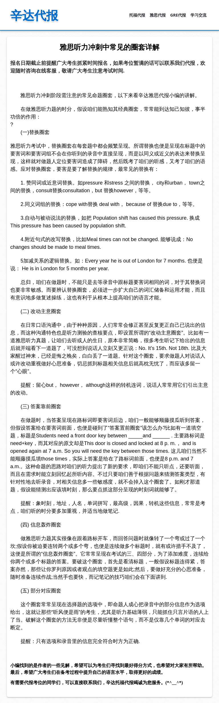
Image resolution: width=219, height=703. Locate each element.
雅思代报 (158, 15)
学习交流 (198, 15)
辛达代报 (34, 15)
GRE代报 (178, 15)
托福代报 (137, 15)
